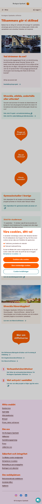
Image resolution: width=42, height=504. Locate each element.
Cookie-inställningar (21, 271)
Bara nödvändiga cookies (21, 265)
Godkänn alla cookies (21, 259)
